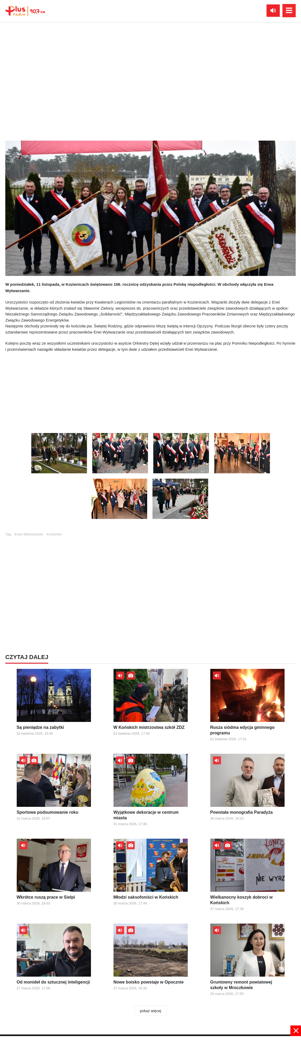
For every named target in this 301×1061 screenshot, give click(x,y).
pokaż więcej (150, 1011)
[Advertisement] (150, 391)
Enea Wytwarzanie (29, 534)
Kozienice (54, 534)
